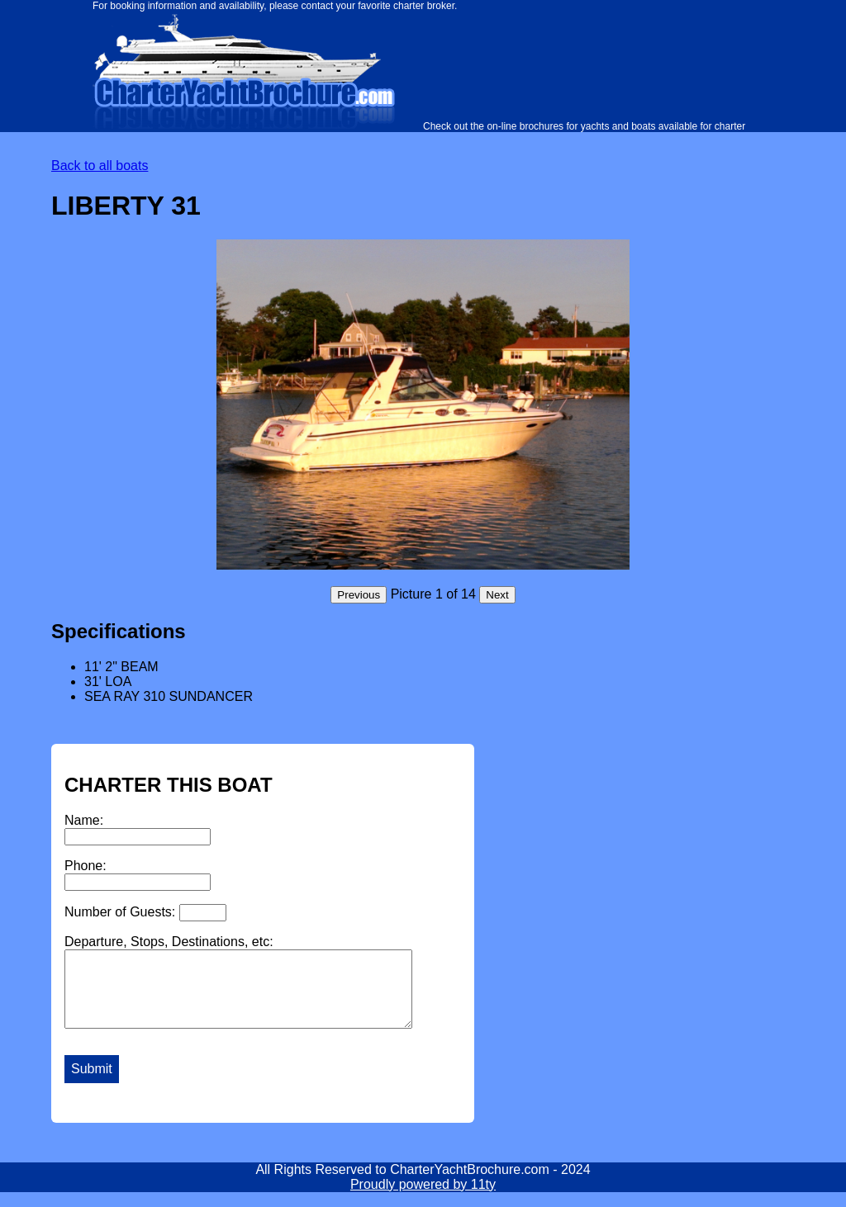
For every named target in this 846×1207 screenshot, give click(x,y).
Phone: (137, 875)
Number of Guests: (145, 912)
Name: (137, 829)
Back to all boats (99, 166)
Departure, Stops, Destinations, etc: (259, 989)
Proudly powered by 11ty (423, 1199)
